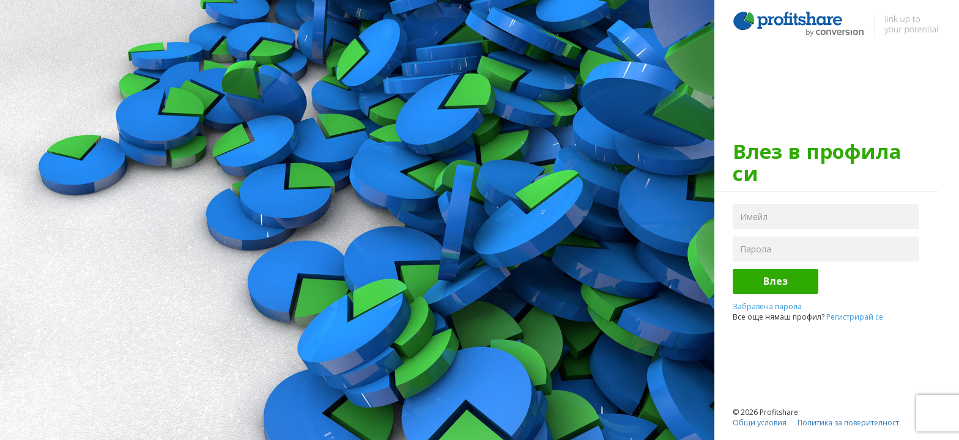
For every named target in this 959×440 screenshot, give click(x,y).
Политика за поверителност (848, 422)
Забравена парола (767, 306)
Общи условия (760, 422)
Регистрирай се (854, 317)
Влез (775, 281)
